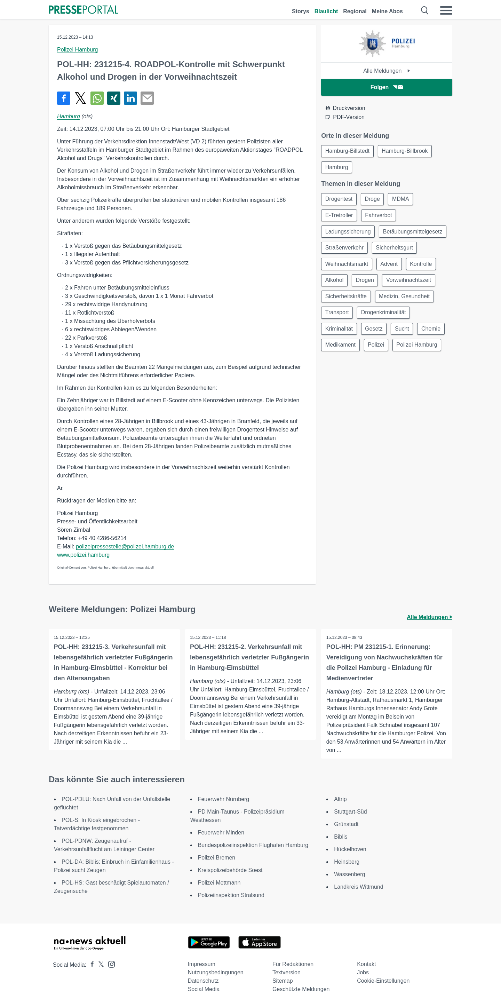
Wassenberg (349, 874)
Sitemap (282, 981)
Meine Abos (387, 11)
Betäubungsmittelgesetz (355, 250)
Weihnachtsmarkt (397, 267)
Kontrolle (367, 284)
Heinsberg (346, 862)
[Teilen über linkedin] (130, 98)
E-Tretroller (339, 217)
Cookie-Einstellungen (383, 981)
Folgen (387, 87)
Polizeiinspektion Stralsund (231, 895)
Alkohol (400, 284)
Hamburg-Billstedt (348, 151)
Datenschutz (203, 981)
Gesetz (433, 334)
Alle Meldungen (386, 71)
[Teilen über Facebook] (63, 98)
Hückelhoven (350, 849)
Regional (355, 11)
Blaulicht (326, 11)
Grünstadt (346, 824)
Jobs (363, 972)
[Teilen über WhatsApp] (97, 98)
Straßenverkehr (417, 250)
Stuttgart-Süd (350, 812)
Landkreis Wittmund (358, 887)
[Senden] (147, 98)
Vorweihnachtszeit (348, 300)
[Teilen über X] (80, 98)
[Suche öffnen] (425, 10)
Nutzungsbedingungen (216, 972)
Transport (401, 317)
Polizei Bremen (217, 858)
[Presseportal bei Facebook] (90, 965)
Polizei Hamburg (77, 50)
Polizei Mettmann (219, 883)
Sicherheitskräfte (404, 300)
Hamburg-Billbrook (406, 151)
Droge (374, 200)
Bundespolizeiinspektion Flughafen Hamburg (253, 845)
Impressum (201, 964)
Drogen (432, 284)
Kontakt (366, 964)
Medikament (400, 351)
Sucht (333, 351)
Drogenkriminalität (348, 334)
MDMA (403, 200)
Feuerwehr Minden (221, 832)
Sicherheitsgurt (344, 267)
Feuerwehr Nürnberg (223, 799)
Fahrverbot (380, 217)
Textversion (286, 972)
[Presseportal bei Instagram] (109, 964)
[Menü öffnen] (446, 10)
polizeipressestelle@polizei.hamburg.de (125, 546)
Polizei (334, 367)
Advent (334, 284)
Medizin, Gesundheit (351, 317)
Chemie (362, 351)
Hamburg (68, 116)
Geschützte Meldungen (301, 989)
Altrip (340, 799)
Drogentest (339, 200)
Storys (300, 11)
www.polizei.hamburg (83, 555)
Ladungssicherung (348, 234)
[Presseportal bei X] (99, 965)
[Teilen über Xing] (113, 98)
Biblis (340, 837)
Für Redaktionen (292, 964)
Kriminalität (397, 334)
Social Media (204, 989)
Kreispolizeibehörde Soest (230, 870)
